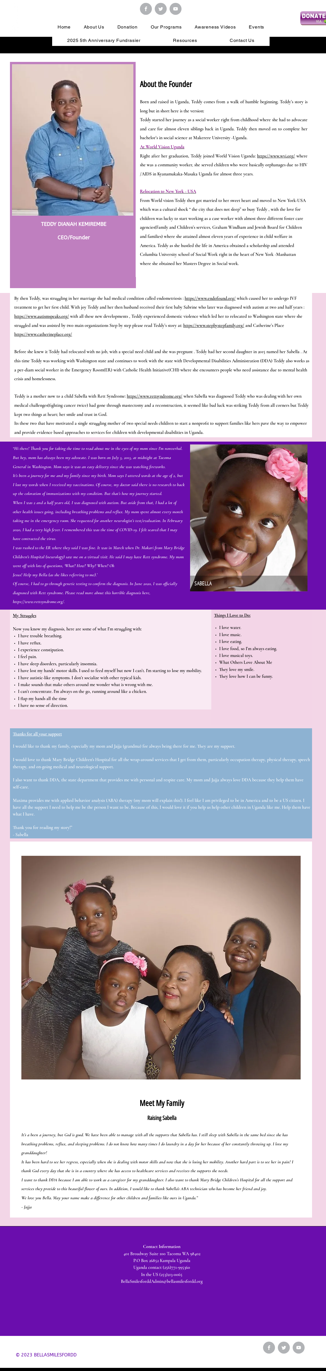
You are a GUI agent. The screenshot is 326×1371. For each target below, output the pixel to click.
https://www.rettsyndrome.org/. (39, 601)
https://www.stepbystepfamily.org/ (213, 325)
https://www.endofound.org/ (210, 298)
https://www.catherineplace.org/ (43, 334)
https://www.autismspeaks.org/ (41, 316)
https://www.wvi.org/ (276, 156)
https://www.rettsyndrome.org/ (154, 396)
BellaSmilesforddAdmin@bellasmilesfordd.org (162, 1281)
